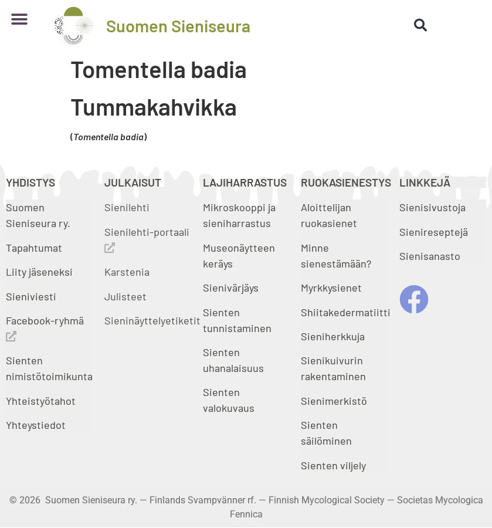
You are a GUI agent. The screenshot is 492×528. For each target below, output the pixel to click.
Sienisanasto (429, 255)
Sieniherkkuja (333, 336)
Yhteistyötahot (41, 400)
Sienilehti (127, 207)
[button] (19, 19)
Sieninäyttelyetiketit (152, 320)
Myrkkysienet (331, 287)
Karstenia (127, 271)
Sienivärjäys (231, 287)
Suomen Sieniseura (178, 25)
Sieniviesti (32, 296)
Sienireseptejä (433, 231)
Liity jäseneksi (39, 271)
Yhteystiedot (36, 424)
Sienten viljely (333, 465)
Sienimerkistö (334, 400)
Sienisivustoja (432, 207)
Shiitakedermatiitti (346, 312)
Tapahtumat (34, 247)
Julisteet (125, 296)
